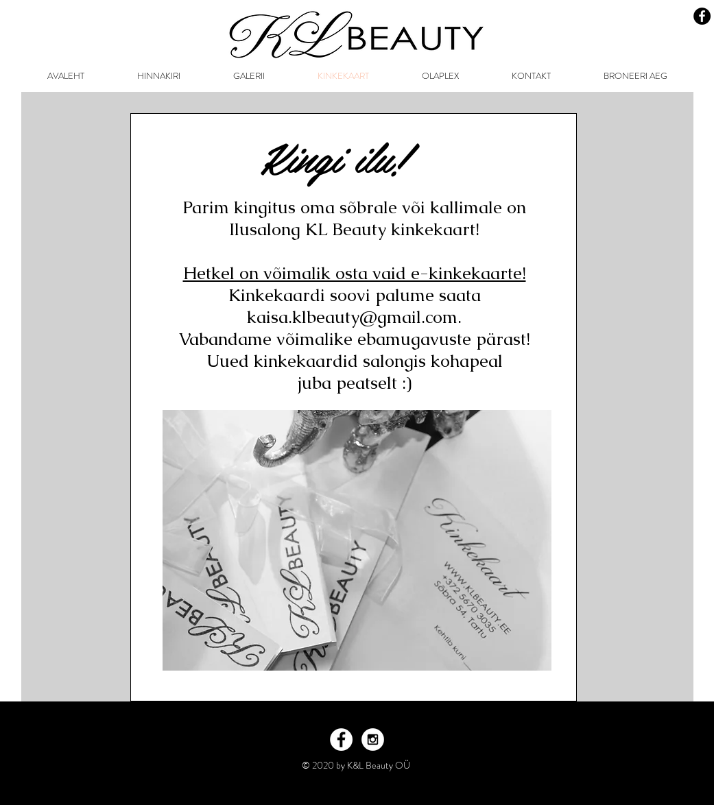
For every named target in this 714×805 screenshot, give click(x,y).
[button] (249, 76)
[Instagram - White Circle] (372, 739)
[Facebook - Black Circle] (702, 16)
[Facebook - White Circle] (341, 739)
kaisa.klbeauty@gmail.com (352, 317)
